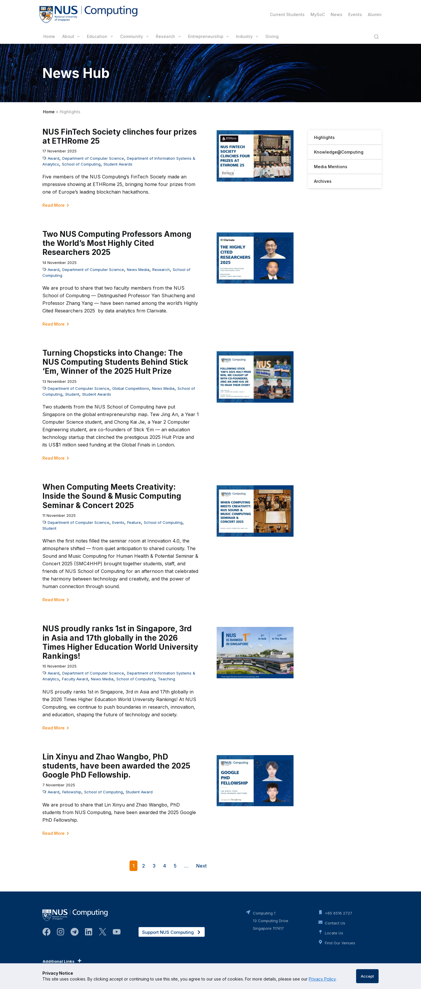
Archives (323, 181)
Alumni (375, 14)
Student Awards (117, 164)
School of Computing (81, 164)
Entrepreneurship (209, 36)
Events (355, 14)
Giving (272, 36)
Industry (248, 36)
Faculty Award (75, 679)
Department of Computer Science (93, 158)
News (336, 14)
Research (169, 36)
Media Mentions (330, 166)
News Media (138, 269)
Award (53, 158)
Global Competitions (130, 388)
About (72, 36)
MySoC (317, 14)
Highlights (324, 137)
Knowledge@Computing (338, 152)
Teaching (166, 679)
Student (72, 394)
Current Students (287, 14)
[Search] (376, 36)
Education (101, 36)
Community (135, 36)
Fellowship (71, 792)
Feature (134, 522)
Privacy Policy (322, 978)
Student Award (139, 792)
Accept (367, 976)
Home (49, 36)
